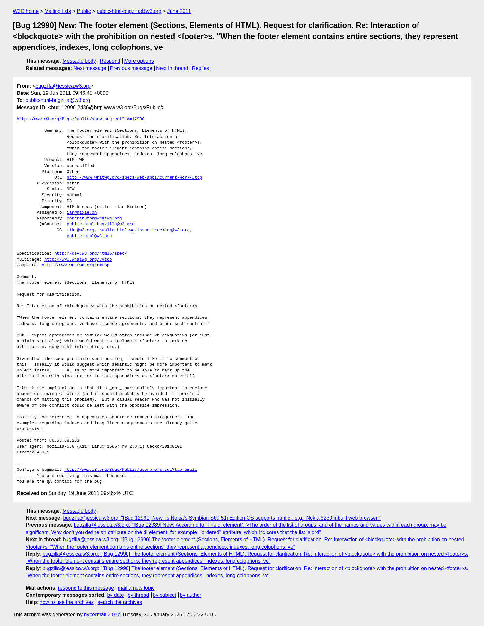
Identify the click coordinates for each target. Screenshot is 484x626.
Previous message (131, 68)
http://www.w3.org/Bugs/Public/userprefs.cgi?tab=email (130, 470)
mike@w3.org (80, 230)
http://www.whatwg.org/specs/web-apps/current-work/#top (134, 178)
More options (139, 61)
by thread (138, 595)
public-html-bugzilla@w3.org (129, 11)
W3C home (26, 11)
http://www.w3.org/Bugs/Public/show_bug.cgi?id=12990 (81, 119)
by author (190, 595)
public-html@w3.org (89, 236)
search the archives (120, 602)
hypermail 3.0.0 (101, 614)
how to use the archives (67, 602)
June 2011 (179, 11)
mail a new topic (136, 588)
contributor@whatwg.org (94, 218)
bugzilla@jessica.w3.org (63, 86)
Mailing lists (57, 11)
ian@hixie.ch (82, 213)
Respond (110, 61)
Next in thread (172, 68)
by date (115, 595)
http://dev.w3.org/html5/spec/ (90, 253)
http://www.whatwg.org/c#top (76, 265)
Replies (200, 68)
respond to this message (86, 588)
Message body (79, 61)
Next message (90, 68)
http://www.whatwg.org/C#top (78, 260)
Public (84, 11)
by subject (164, 595)
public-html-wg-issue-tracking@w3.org (144, 230)
